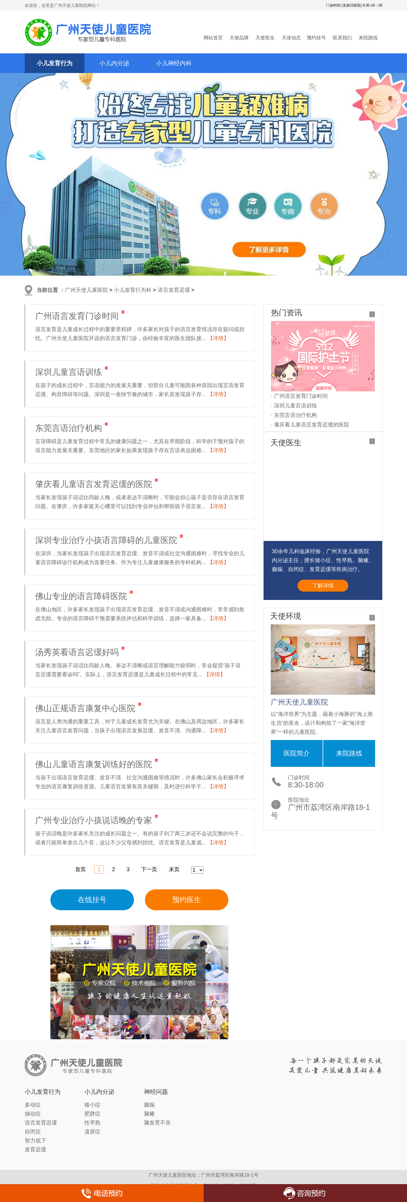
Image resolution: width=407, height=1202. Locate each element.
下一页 (149, 869)
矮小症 (92, 1105)
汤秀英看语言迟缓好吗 (77, 652)
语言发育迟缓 (174, 290)
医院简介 (297, 753)
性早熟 (92, 1123)
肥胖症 (92, 1114)
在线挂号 (92, 900)
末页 (174, 869)
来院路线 (368, 37)
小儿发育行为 (54, 63)
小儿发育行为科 (132, 290)
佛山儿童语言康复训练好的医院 (93, 764)
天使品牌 (239, 37)
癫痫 (149, 1105)
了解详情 (323, 586)
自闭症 (33, 1132)
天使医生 (265, 37)
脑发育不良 (157, 1123)
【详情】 (218, 338)
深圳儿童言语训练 (68, 372)
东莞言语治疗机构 (68, 428)
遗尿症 (92, 1132)
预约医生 (186, 900)
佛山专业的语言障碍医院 (81, 596)
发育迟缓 (35, 1150)
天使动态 (291, 37)
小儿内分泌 (114, 63)
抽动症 (33, 1114)
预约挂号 (316, 37)
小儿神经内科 (174, 63)
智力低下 (35, 1141)
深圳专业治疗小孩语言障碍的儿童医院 (106, 540)
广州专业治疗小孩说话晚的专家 (93, 820)
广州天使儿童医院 (86, 290)
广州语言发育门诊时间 (77, 316)
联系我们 (342, 37)
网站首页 (213, 37)
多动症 (33, 1105)
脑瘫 (149, 1114)
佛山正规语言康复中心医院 (85, 708)
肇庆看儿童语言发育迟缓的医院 (93, 484)
